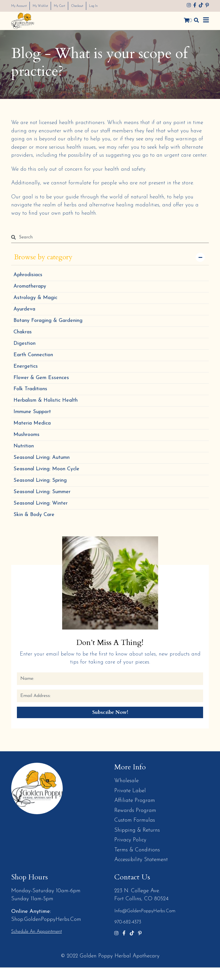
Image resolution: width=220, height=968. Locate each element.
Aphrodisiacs (27, 275)
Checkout (92, 6)
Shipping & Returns (137, 831)
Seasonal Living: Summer (41, 492)
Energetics (25, 366)
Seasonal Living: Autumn (41, 458)
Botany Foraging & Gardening (47, 321)
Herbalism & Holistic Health (45, 401)
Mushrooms (26, 435)
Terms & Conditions (137, 850)
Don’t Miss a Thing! (110, 643)
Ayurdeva (24, 309)
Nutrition (23, 446)
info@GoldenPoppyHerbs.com (144, 911)
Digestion (24, 343)
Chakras (22, 332)
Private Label (130, 791)
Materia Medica (32, 424)
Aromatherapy (29, 286)
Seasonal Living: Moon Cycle (46, 469)
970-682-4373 (127, 923)
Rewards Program (135, 811)
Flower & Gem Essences (41, 378)
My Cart (71, 6)
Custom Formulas (134, 821)
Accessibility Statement (141, 860)
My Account (21, 6)
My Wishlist (48, 6)
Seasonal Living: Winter (40, 504)
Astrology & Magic (35, 298)
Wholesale (126, 781)
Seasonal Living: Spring (40, 481)
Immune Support (32, 412)
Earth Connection (33, 355)
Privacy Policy (130, 840)
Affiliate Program (134, 801)
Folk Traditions (30, 389)
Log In (112, 6)
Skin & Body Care (33, 515)
